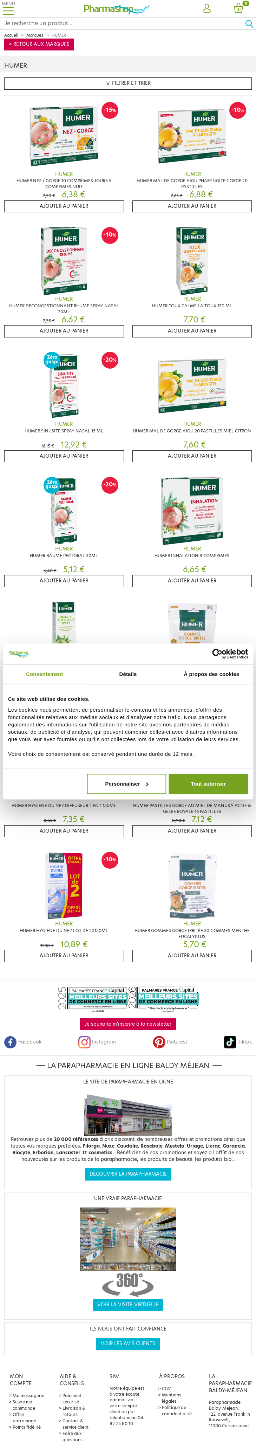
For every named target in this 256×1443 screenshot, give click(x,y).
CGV (166, 1388)
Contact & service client (75, 1424)
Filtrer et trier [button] (128, 83)
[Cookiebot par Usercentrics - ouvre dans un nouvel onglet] (217, 654)
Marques (35, 35)
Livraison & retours (74, 1411)
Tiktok (238, 1042)
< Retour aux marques (39, 44)
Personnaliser (127, 784)
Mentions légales (171, 1398)
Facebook (22, 1042)
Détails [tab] (128, 674)
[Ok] (250, 23)
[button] (206, 8)
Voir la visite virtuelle (128, 1304)
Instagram (97, 1042)
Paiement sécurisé (72, 1399)
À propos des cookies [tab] (211, 674)
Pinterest (170, 1042)
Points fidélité (27, 1427)
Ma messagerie (28, 1395)
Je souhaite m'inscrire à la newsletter (128, 1024)
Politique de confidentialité (177, 1410)
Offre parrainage (24, 1417)
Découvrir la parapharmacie (128, 1174)
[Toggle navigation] (8, 8)
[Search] (122, 23)
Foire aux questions (73, 1436)
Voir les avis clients (128, 1343)
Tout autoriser (208, 784)
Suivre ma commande (24, 1405)
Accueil (11, 35)
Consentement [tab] (44, 674)
